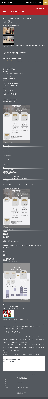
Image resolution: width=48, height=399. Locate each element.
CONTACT (45, 2)
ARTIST (27, 2)
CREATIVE (40, 2)
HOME (5, 379)
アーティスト (6, 383)
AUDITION (32, 2)
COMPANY (6, 381)
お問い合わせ (6, 388)
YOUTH (36, 2)
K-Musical (6, 385)
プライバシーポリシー (7, 387)
